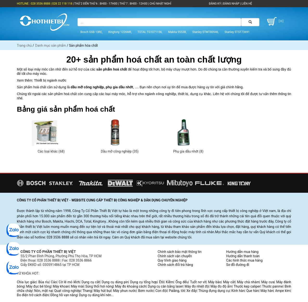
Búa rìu (43, 282)
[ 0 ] (274, 21)
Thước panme (272, 286)
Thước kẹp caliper (247, 286)
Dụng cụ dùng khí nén (95, 295)
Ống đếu (181, 282)
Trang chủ (24, 45)
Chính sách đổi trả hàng (175, 265)
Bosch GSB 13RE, (91, 32)
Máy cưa (267, 282)
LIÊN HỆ (246, 3)
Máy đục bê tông (38, 286)
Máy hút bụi (102, 291)
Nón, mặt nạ (43, 291)
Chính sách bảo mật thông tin (180, 252)
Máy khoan (61, 286)
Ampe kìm (282, 291)
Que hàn (252, 291)
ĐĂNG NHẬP (231, 3)
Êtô (161, 282)
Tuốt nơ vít (198, 282)
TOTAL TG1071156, (149, 32)
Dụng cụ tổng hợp (143, 282)
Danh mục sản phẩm (50, 45)
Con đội (161, 291)
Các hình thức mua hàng (244, 260)
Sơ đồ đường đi (237, 265)
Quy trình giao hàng (172, 260)
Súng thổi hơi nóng (99, 286)
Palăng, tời (177, 291)
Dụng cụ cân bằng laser (165, 286)
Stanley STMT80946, (205, 32)
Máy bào (214, 282)
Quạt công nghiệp (67, 291)
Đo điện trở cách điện (33, 295)
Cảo (54, 282)
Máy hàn (267, 291)
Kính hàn (237, 291)
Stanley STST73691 (237, 32)
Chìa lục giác (26, 282)
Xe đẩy (191, 291)
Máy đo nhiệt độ (197, 286)
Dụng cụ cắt (91, 282)
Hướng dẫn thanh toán (243, 256)
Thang (87, 291)
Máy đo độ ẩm (221, 286)
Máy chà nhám (248, 282)
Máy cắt (229, 282)
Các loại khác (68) (51, 151)
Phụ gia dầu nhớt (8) (188, 151)
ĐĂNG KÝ (215, 3)
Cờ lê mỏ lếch (69, 282)
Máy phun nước (124, 291)
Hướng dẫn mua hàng (242, 252)
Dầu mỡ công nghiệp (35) (120, 151)
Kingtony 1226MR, (120, 32)
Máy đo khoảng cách (130, 286)
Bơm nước (146, 291)
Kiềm (169, 282)
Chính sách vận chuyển (175, 256)
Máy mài (77, 286)
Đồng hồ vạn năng (63, 295)
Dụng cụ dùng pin (115, 282)
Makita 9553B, (177, 32)
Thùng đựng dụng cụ (214, 291)
